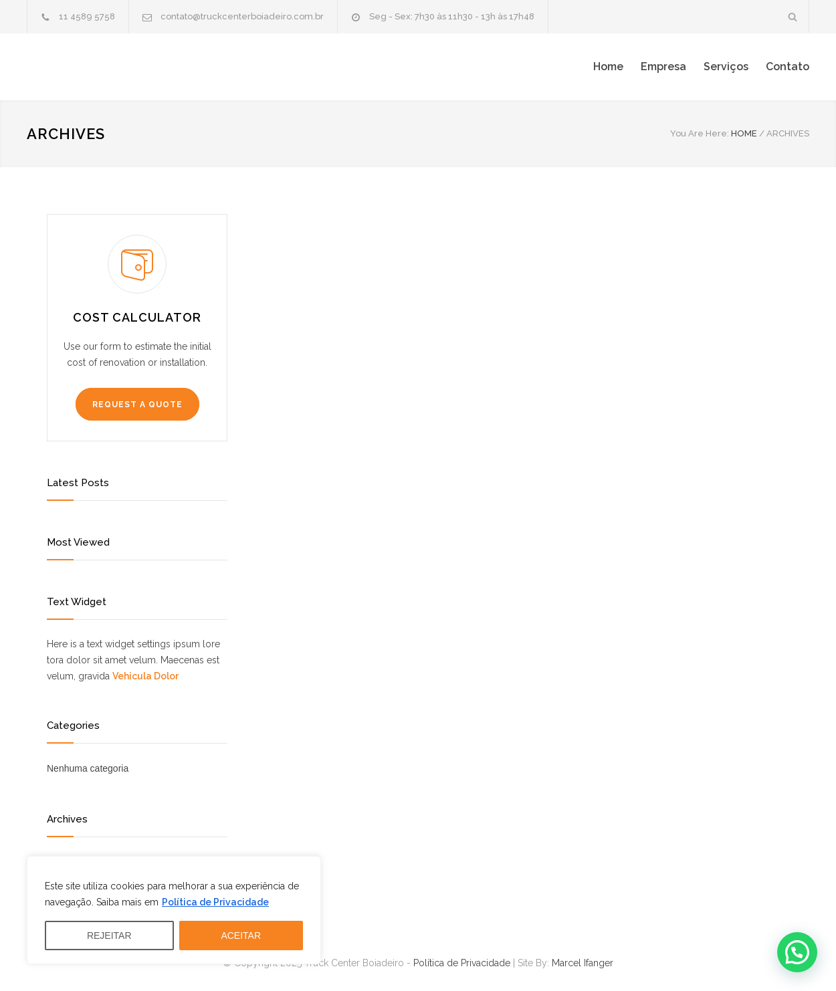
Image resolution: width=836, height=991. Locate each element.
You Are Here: (699, 133)
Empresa (663, 66)
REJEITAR (109, 935)
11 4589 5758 (87, 16)
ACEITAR (241, 935)
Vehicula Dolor (145, 676)
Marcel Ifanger (582, 963)
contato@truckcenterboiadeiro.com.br (242, 16)
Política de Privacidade (215, 902)
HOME (744, 133)
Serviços (726, 66)
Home (608, 66)
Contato (787, 66)
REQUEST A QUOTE (137, 404)
